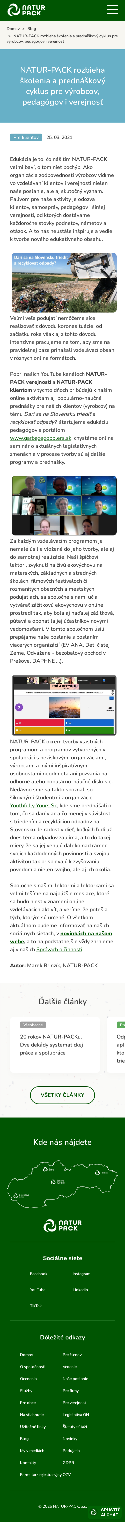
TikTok (36, 1305)
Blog (24, 1438)
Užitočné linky (33, 1426)
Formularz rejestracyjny (41, 1474)
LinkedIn (80, 1289)
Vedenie (70, 1366)
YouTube (37, 1289)
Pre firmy (71, 1390)
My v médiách (32, 1450)
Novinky (70, 1438)
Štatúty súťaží (75, 1426)
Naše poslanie (75, 1378)
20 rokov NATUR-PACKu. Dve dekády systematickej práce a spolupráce (51, 1045)
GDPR (68, 1462)
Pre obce (28, 1402)
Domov (26, 1354)
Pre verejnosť (74, 1402)
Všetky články (62, 1095)
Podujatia (71, 1450)
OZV (67, 1474)
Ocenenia (28, 1378)
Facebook (38, 1273)
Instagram (81, 1273)
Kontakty (28, 1462)
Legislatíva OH (76, 1414)
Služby (26, 1390)
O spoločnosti (32, 1366)
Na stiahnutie (32, 1414)
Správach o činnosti (59, 949)
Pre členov (72, 1354)
